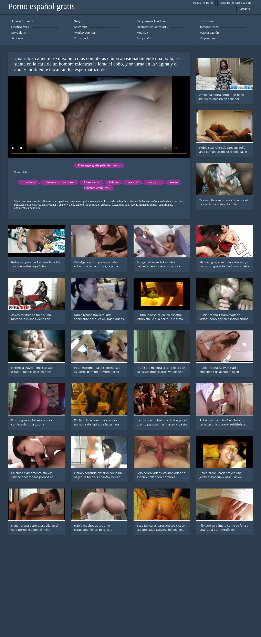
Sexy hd (132, 182)
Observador (91, 182)
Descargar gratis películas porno (99, 165)
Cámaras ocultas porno (59, 182)
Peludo (113, 182)
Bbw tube (28, 182)
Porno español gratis (41, 6)
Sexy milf (154, 182)
